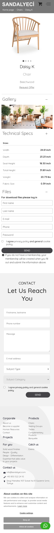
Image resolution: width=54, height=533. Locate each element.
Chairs (20, 10)
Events (31, 449)
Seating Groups (35, 426)
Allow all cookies (26, 527)
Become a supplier (11, 426)
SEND (27, 250)
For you (7, 444)
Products (34, 418)
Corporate (9, 418)
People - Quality (10, 452)
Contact (6, 432)
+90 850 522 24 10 (15, 476)
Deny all (26, 520)
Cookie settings (26, 513)
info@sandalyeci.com (16, 472)
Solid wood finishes (11, 449)
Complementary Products (36, 433)
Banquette (33, 438)
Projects (8, 437)
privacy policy (21, 241)
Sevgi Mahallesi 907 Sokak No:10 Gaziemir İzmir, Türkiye (28, 482)
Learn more (22, 506)
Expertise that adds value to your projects (14, 460)
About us (7, 423)
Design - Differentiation (13, 455)
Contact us (9, 467)
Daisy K (29, 10)
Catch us (33, 444)
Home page (8, 10)
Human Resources (11, 429)
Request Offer (26, 87)
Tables (31, 429)
